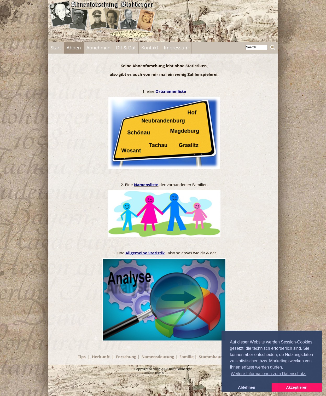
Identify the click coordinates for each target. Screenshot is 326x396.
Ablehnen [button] (246, 387)
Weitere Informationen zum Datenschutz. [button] (268, 373)
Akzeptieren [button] (296, 387)
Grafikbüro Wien (173, 372)
